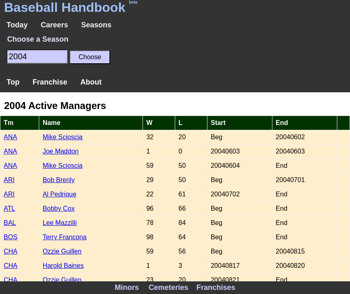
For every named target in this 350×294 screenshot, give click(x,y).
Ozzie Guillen (61, 251)
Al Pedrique (59, 194)
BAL (10, 222)
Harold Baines (63, 265)
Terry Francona (64, 237)
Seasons (96, 25)
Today (17, 25)
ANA (10, 137)
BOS (11, 237)
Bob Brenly (58, 179)
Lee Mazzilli (59, 222)
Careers (54, 25)
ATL (9, 208)
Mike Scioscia (62, 137)
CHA (11, 251)
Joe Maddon (60, 151)
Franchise (50, 82)
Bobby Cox (58, 208)
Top (13, 82)
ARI (9, 179)
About (91, 82)
